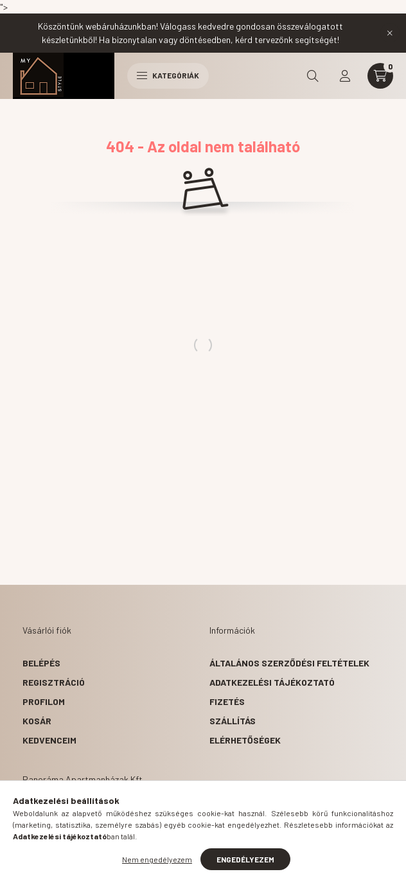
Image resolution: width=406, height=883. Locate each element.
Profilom (43, 701)
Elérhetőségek (245, 740)
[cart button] (380, 76)
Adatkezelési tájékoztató (272, 682)
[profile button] (345, 76)
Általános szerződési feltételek (289, 662)
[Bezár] (390, 32)
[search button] (313, 76)
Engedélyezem (245, 859)
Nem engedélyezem (157, 859)
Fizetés (227, 701)
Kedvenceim (49, 740)
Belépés (41, 662)
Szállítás (232, 720)
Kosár (36, 720)
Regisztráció (53, 682)
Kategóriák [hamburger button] (168, 75)
